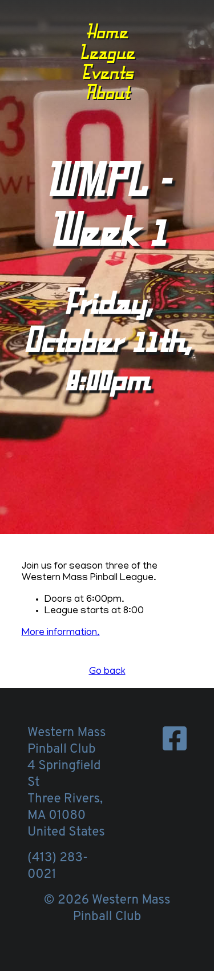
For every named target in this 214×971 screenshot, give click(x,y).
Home (107, 31)
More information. (61, 633)
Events (107, 72)
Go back (107, 672)
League (107, 52)
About (107, 92)
